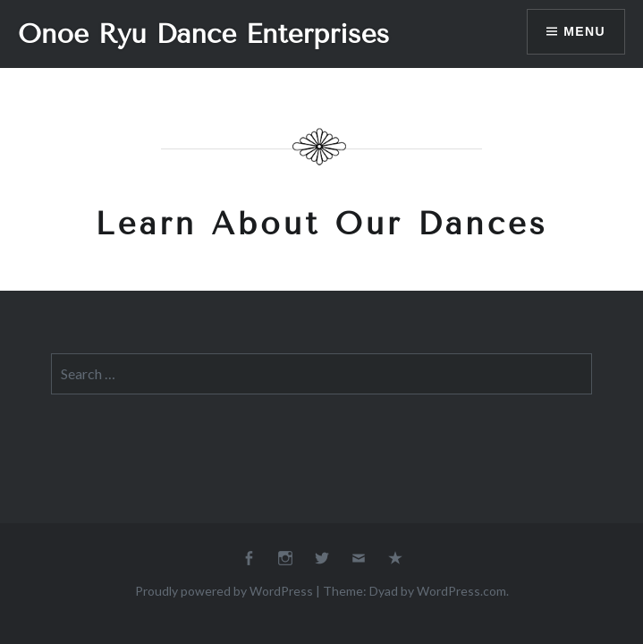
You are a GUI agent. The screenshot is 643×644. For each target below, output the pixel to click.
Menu (584, 31)
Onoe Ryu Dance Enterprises (203, 34)
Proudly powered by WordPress (224, 590)
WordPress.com (461, 590)
